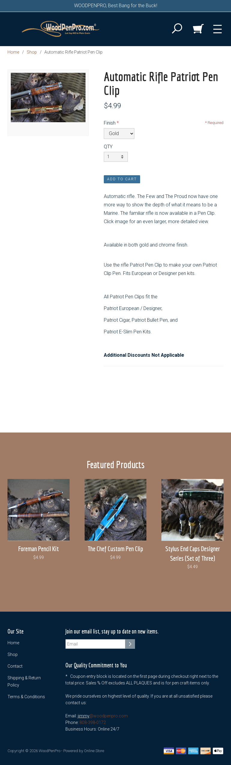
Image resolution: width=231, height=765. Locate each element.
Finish (110, 123)
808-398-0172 (93, 722)
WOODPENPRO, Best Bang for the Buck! (115, 5)
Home (13, 52)
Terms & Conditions (26, 696)
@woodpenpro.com (108, 715)
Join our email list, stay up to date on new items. (111, 631)
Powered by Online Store (83, 751)
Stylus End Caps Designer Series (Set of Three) (192, 553)
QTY (108, 146)
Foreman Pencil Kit (38, 548)
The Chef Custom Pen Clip (115, 548)
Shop (32, 52)
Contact (15, 666)
